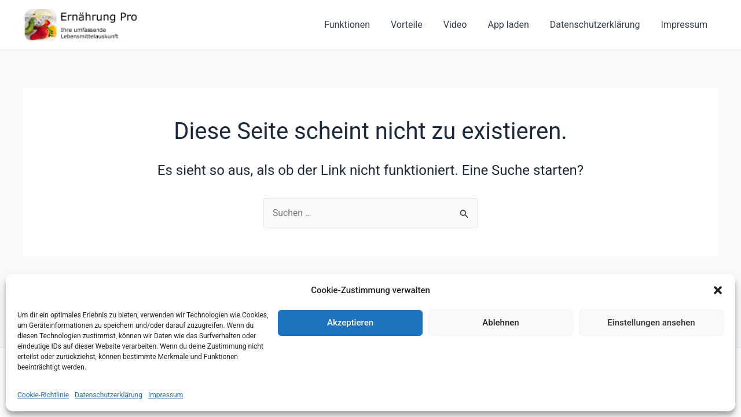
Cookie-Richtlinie (43, 395)
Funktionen (360, 24)
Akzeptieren (350, 322)
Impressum (165, 395)
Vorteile (417, 24)
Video (463, 24)
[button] (718, 290)
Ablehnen (500, 322)
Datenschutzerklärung (108, 395)
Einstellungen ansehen (651, 322)
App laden (513, 24)
